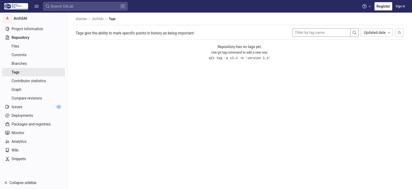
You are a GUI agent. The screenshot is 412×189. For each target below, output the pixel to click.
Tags (112, 19)
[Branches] (33, 63)
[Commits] (33, 55)
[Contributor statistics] (33, 81)
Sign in (400, 6)
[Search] (354, 32)
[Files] (33, 46)
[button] (36, 6)
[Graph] (33, 89)
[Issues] (33, 107)
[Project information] (33, 29)
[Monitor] (33, 133)
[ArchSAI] (33, 18)
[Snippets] (33, 159)
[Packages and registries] (33, 124)
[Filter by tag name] (321, 32)
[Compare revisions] (33, 98)
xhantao (81, 19)
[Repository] (33, 37)
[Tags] (33, 72)
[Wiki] (33, 150)
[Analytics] (33, 141)
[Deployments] (33, 115)
